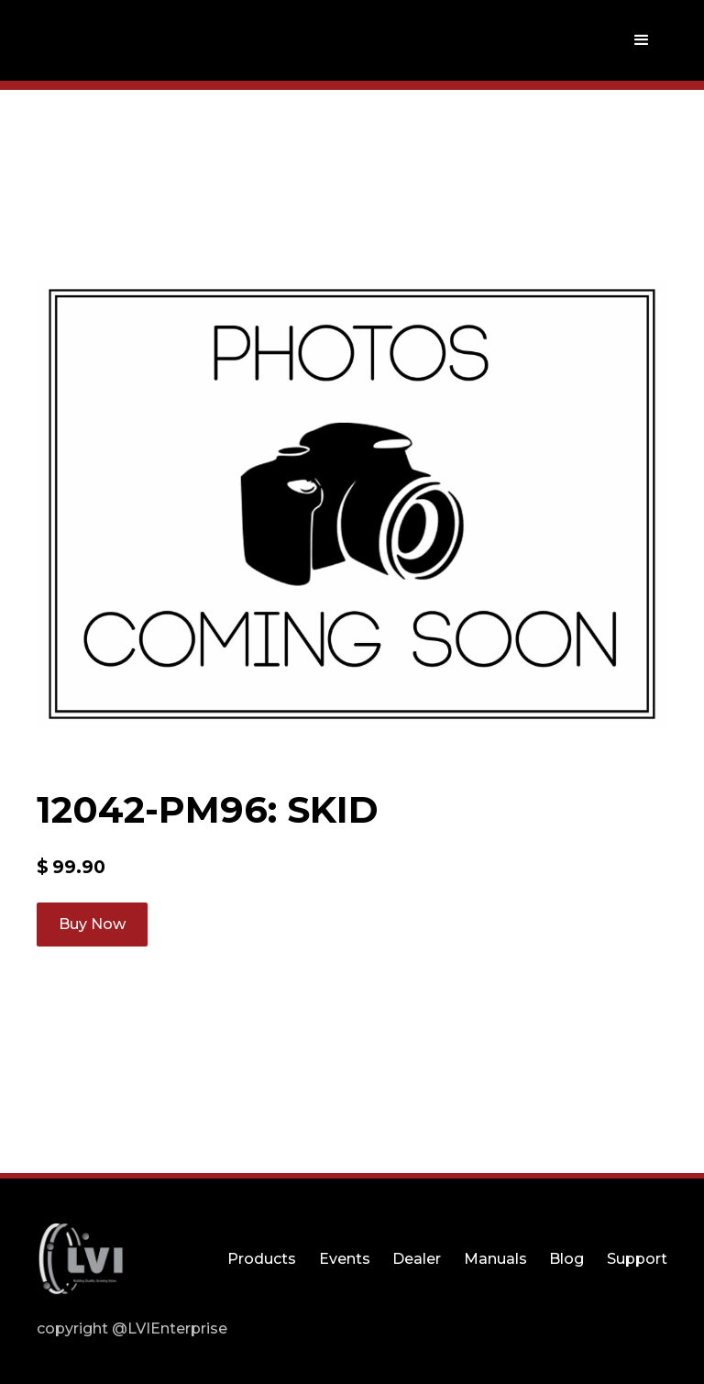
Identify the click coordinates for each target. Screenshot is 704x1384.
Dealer (416, 1259)
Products (261, 1259)
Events (344, 1259)
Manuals (495, 1259)
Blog (566, 1259)
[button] (641, 40)
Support (637, 1259)
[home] (81, 40)
